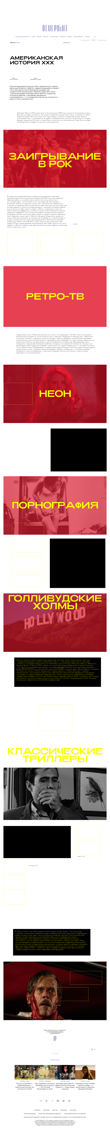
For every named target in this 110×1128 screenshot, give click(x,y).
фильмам (61, 667)
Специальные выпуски (22, 36)
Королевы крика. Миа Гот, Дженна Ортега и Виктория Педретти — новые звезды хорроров (65, 1086)
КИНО (18, 42)
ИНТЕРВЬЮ (48, 1081)
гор (16, 946)
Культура (13, 42)
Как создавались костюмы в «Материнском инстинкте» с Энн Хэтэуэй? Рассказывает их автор (45, 1086)
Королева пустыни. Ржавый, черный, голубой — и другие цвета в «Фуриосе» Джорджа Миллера (85, 1086)
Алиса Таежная (14, 79)
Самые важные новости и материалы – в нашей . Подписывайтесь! (55, 1031)
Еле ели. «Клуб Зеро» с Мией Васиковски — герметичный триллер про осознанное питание (24, 1086)
